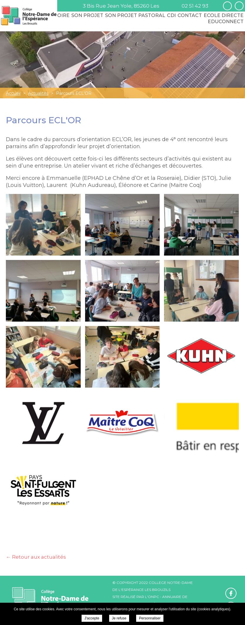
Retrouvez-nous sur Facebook (227, 5)
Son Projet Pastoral (135, 15)
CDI (171, 15)
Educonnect (226, 21)
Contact (190, 15)
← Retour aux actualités (36, 557)
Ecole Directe (224, 15)
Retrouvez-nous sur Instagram (239, 5)
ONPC (153, 596)
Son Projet (87, 15)
